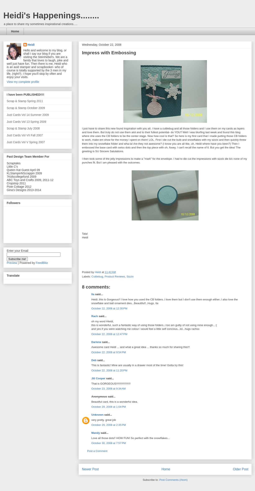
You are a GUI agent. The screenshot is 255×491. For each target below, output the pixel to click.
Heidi (31, 44)
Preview (12, 262)
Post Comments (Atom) (173, 479)
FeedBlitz (42, 262)
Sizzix (130, 276)
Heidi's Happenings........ (51, 15)
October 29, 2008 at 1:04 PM (108, 406)
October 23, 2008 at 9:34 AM (108, 388)
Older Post (240, 469)
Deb (94, 360)
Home (15, 31)
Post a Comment (97, 451)
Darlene (96, 342)
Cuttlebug (97, 276)
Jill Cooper (98, 378)
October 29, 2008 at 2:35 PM (108, 424)
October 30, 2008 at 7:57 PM (108, 443)
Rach (94, 316)
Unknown (97, 414)
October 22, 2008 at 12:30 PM (109, 308)
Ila (92, 294)
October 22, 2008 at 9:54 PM (108, 352)
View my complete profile (23, 82)
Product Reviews (115, 276)
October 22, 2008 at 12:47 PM (109, 334)
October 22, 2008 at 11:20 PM (109, 370)
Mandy (95, 432)
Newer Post (90, 469)
